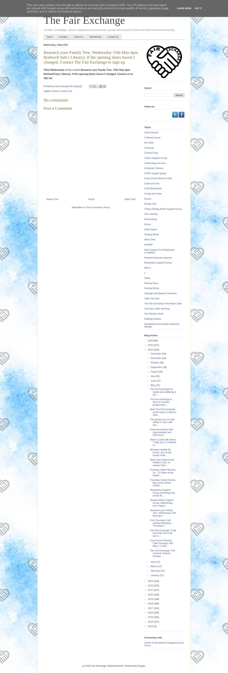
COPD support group (155, 173)
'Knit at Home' (151, 132)
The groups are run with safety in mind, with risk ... (162, 422)
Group (147, 224)
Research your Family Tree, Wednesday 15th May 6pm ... (163, 513)
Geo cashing (150, 214)
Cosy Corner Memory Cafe (158, 178)
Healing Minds (151, 234)
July (153, 376)
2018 (151, 603)
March (154, 566)
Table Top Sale (151, 298)
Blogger (141, 665)
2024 (151, 349)
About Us (78, 37)
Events (55, 91)
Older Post (130, 199)
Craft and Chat (151, 183)
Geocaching (150, 219)
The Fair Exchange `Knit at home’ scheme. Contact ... (162, 553)
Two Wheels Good (153, 313)
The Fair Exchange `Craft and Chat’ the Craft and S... (163, 533)
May (153, 385)
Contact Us (113, 37)
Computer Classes (153, 168)
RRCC (147, 267)
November (156, 358)
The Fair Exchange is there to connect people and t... (161, 402)
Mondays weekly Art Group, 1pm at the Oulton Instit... (160, 452)
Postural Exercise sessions (158, 257)
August (155, 371)
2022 (151, 585)
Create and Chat (152, 193)
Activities (63, 37)
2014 (151, 621)
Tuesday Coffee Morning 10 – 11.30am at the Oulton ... (162, 472)
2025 (151, 345)
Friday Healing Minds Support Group (163, 209)
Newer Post (52, 199)
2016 (151, 612)
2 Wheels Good (152, 137)
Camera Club (151, 152)
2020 (151, 594)
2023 (151, 581)
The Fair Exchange (84, 20)
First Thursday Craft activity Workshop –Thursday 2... (161, 523)
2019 (151, 599)
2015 (151, 617)
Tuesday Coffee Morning (157, 308)
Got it (198, 8)
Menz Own (149, 239)
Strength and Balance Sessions (160, 293)
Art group (149, 147)
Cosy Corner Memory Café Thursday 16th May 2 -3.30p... (161, 543)
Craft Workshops (153, 188)
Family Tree (66, 91)
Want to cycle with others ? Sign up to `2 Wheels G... (163, 442)
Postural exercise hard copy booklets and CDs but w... (161, 432)
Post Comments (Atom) (98, 207)
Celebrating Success (154, 163)
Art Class (149, 142)
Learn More (184, 8)
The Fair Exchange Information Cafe (163, 303)
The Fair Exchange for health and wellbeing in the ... (163, 392)
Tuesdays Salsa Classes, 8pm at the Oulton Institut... (163, 483)
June (153, 380)
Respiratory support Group (158, 262)
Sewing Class (151, 283)
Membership (95, 37)
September (157, 367)
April (153, 561)
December (156, 353)
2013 (151, 626)
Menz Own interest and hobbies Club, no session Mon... (162, 462)
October (155, 362)
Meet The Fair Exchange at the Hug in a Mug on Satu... (163, 412)
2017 (151, 608)
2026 (151, 340)
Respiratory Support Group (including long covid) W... (162, 493)
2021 (151, 590)
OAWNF (148, 244)
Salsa (147, 278)
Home (50, 37)
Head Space (150, 229)
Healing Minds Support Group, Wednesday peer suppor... (161, 503)
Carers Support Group (155, 158)
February (156, 570)
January (155, 575)
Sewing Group (151, 288)
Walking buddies (152, 319)
